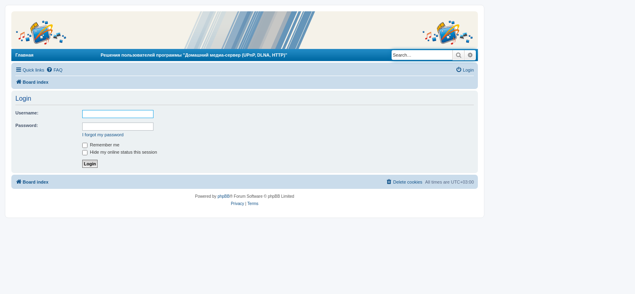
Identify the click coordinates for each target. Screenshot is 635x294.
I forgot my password (103, 134)
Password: (26, 125)
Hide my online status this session (119, 152)
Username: (26, 112)
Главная (24, 55)
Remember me (100, 144)
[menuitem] (54, 70)
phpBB (223, 196)
